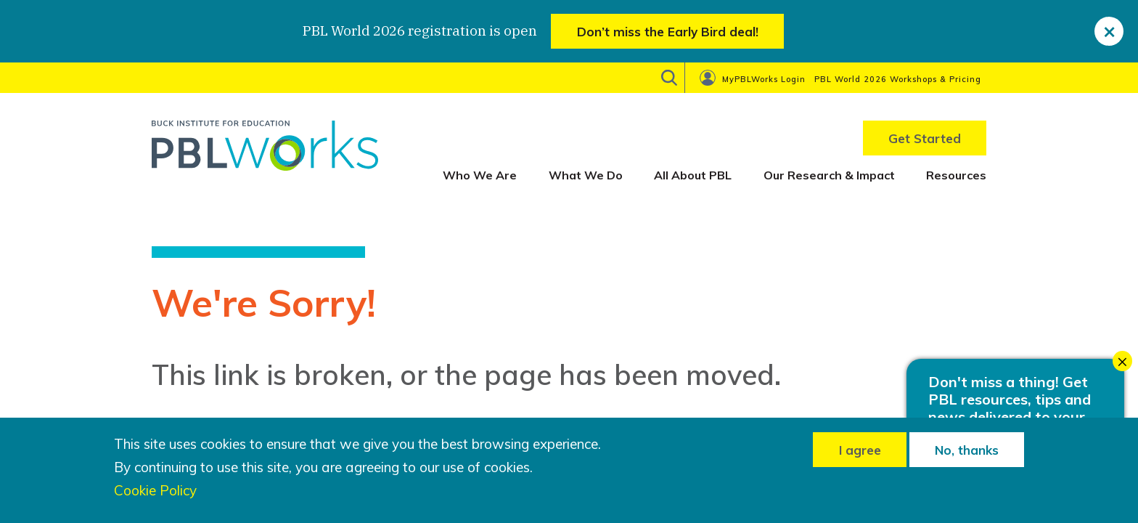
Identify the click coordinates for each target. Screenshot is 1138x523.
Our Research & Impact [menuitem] (829, 175)
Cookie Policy (155, 491)
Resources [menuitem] (956, 175)
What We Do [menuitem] (586, 175)
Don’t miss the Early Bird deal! (667, 31)
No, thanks (967, 450)
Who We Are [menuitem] (480, 175)
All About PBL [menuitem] (693, 175)
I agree (860, 450)
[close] (1108, 31)
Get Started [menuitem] (924, 138)
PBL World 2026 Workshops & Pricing (897, 79)
